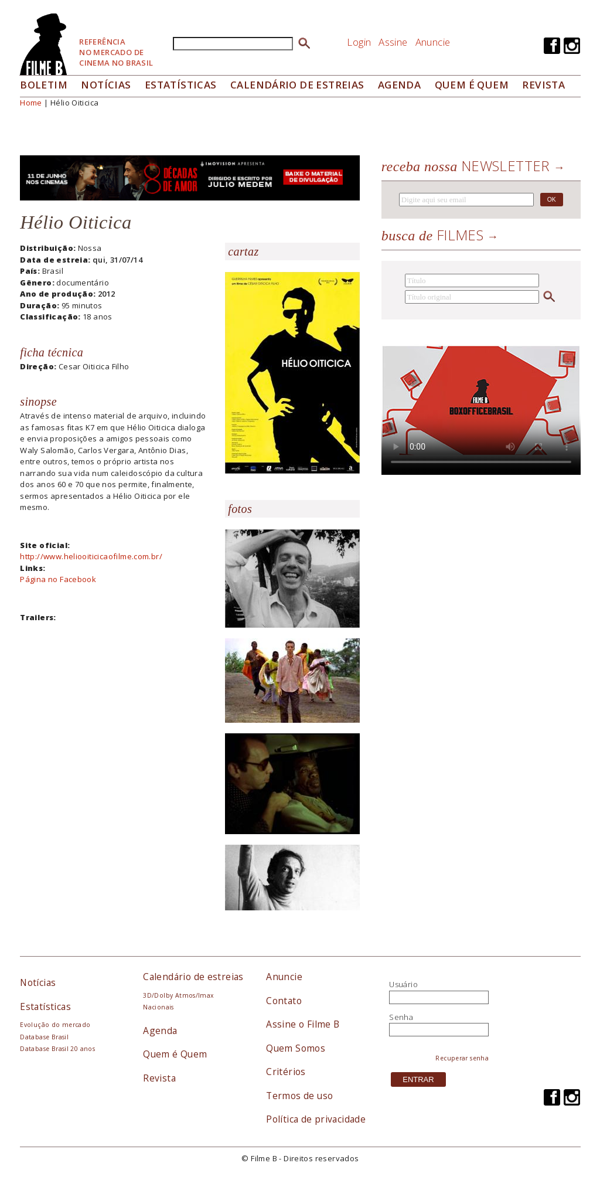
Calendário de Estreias (297, 84)
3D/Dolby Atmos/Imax (178, 995)
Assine (393, 42)
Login (359, 42)
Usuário (403, 984)
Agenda (399, 84)
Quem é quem (472, 84)
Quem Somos (295, 1048)
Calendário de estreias (193, 976)
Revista (543, 84)
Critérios (286, 1071)
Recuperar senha (462, 1058)
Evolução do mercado (55, 1025)
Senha (401, 1017)
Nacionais (158, 1007)
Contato (284, 1000)
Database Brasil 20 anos (57, 1049)
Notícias (106, 84)
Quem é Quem (175, 1054)
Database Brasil (44, 1037)
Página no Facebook (58, 579)
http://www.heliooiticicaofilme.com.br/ (91, 556)
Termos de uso (299, 1095)
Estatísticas (181, 84)
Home (31, 102)
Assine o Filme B (302, 1024)
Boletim (43, 84)
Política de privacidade (316, 1119)
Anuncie (433, 42)
